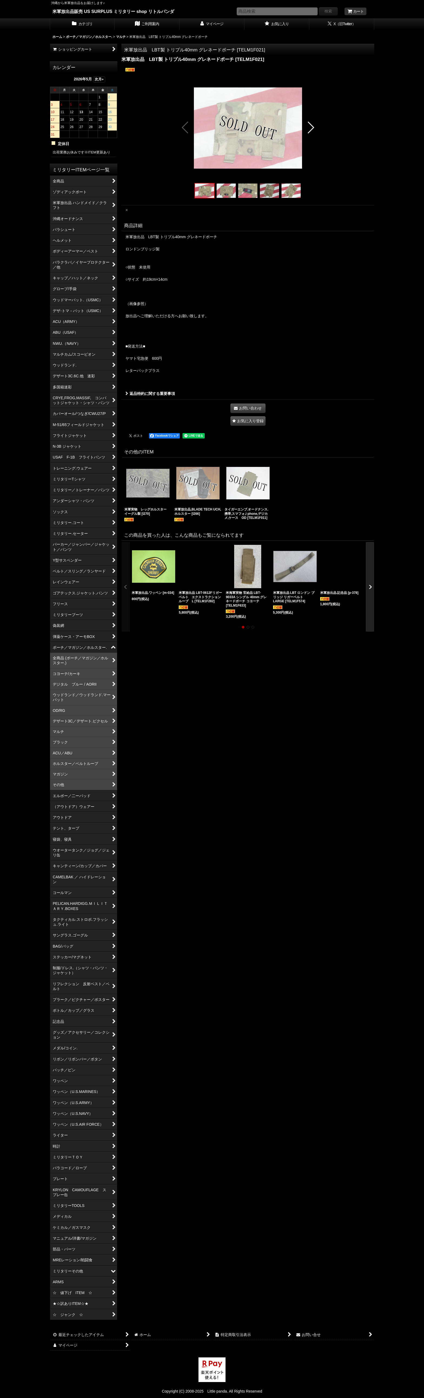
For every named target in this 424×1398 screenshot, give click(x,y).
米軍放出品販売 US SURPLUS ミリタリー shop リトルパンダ (113, 11)
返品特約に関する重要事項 (150, 393)
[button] (185, 127)
